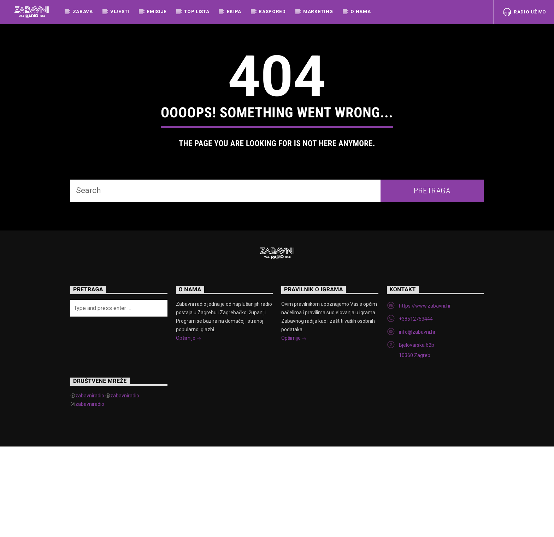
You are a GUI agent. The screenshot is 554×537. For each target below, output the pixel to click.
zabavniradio (89, 486)
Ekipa (234, 11)
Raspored (272, 11)
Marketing (318, 11)
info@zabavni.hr (417, 422)
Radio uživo (524, 12)
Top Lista (196, 11)
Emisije (157, 11)
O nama (360, 11)
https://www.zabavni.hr (425, 396)
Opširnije (188, 429)
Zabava (83, 11)
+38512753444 (416, 409)
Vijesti (119, 11)
